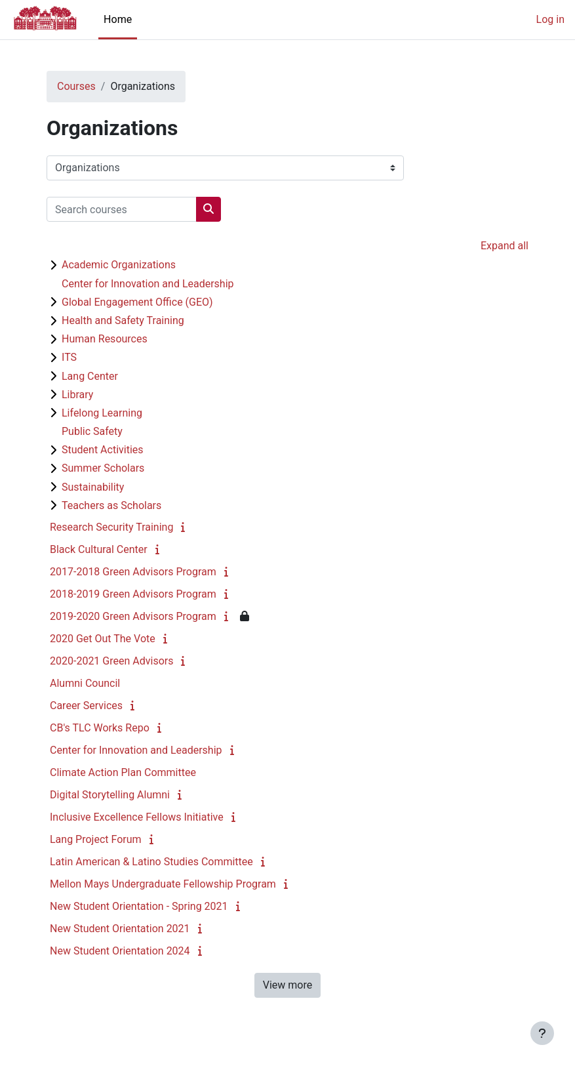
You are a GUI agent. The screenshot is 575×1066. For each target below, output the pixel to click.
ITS (69, 357)
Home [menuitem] (118, 19)
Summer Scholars (103, 468)
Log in (550, 19)
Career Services (86, 705)
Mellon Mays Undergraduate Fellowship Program (163, 884)
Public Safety (92, 431)
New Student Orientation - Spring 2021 (139, 906)
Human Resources (105, 339)
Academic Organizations (119, 264)
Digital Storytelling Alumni (110, 795)
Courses (76, 86)
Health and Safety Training (123, 320)
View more (287, 985)
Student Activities (103, 449)
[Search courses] (122, 209)
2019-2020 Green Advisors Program (133, 616)
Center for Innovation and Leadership (148, 283)
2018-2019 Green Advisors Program (133, 594)
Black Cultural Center (99, 549)
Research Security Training (111, 527)
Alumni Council (85, 683)
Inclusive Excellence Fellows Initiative (137, 817)
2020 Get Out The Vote (102, 638)
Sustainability (93, 487)
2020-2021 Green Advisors (111, 661)
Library (77, 394)
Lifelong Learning (102, 413)
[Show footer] (542, 1033)
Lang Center (90, 376)
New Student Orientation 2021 (120, 928)
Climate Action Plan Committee (123, 772)
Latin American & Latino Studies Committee (151, 861)
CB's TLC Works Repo (99, 728)
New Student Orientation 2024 (120, 951)
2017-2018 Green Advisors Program (133, 571)
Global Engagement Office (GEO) (137, 302)
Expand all (504, 245)
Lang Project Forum (96, 839)
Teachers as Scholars (111, 505)
